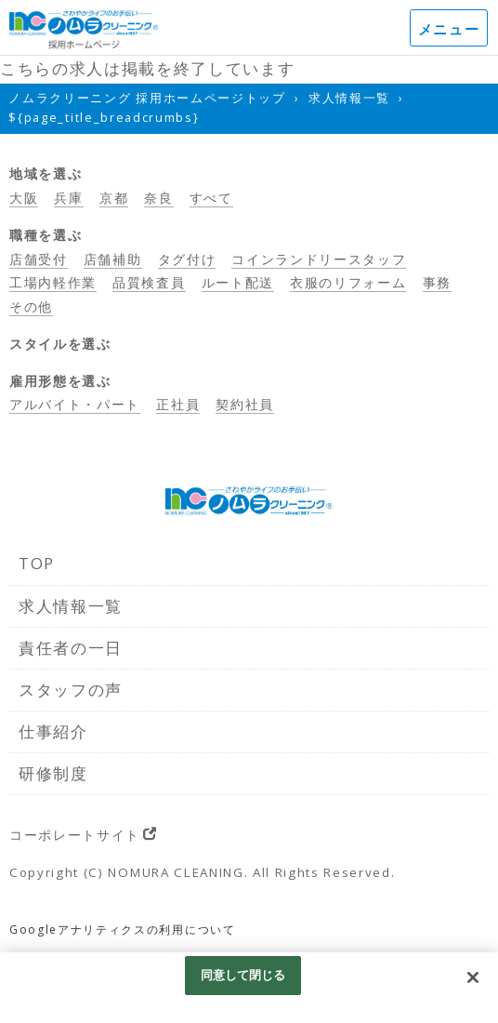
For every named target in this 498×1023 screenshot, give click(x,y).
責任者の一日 (71, 647)
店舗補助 (113, 259)
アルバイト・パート (74, 404)
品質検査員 (148, 282)
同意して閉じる (243, 974)
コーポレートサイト (74, 835)
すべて (211, 197)
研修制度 (53, 773)
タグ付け (187, 259)
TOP (37, 563)
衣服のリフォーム (348, 282)
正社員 (178, 404)
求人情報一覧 (71, 606)
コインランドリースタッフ (318, 259)
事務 (437, 282)
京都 (113, 197)
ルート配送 (238, 282)
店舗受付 (38, 259)
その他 (31, 306)
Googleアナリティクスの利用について (122, 929)
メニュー (449, 29)
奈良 (158, 197)
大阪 (23, 197)
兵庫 (68, 197)
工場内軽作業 (53, 282)
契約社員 (245, 404)
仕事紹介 (53, 731)
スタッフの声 (71, 689)
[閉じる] (472, 977)
